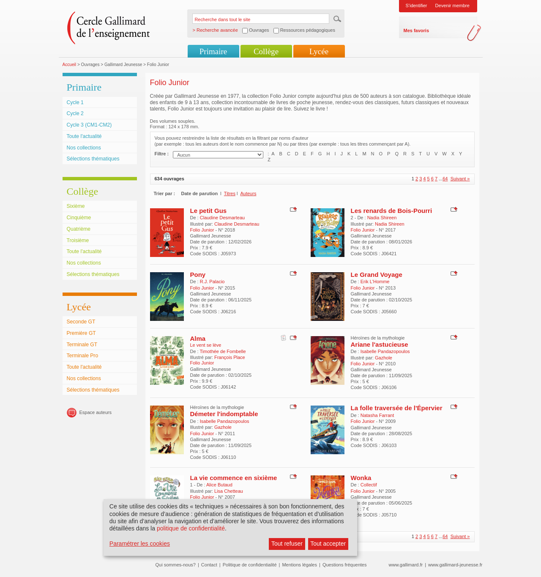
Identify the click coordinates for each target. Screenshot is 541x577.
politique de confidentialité (191, 528)
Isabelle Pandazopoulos (385, 351)
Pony (198, 274)
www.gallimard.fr (406, 564)
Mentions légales (299, 564)
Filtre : (162, 153)
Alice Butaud (219, 484)
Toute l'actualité (84, 136)
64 (445, 178)
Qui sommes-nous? (176, 564)
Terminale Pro (82, 356)
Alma (198, 338)
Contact (209, 564)
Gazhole (383, 357)
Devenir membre (452, 5)
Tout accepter (328, 543)
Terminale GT (82, 345)
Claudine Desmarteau (222, 217)
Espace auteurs (95, 412)
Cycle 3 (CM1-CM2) (89, 125)
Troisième (78, 240)
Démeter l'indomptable (224, 413)
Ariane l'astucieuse (379, 344)
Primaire (213, 51)
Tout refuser (287, 543)
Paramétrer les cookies (139, 543)
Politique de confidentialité (250, 564)
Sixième (76, 206)
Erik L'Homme (375, 281)
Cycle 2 (75, 113)
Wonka (361, 477)
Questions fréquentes (344, 564)
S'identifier (416, 5)
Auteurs (248, 193)
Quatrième (78, 229)
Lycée (318, 51)
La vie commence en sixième (233, 477)
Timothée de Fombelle (223, 351)
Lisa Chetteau (228, 491)
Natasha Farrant (377, 415)
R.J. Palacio (212, 281)
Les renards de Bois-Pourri (391, 210)
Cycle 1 (75, 102)
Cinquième (79, 218)
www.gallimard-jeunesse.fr (455, 564)
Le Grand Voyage (376, 274)
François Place (229, 357)
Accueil (70, 64)
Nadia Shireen (382, 217)
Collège (266, 51)
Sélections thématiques (93, 159)
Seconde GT (81, 322)
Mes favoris (416, 30)
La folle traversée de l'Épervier (397, 407)
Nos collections (84, 148)
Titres (229, 193)
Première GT (81, 333)
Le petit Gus (208, 210)
